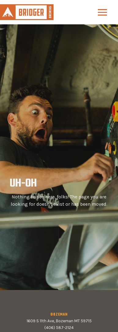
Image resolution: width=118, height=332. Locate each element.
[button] (102, 12)
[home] (26, 12)
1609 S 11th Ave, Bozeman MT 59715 (59, 321)
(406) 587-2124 (59, 327)
